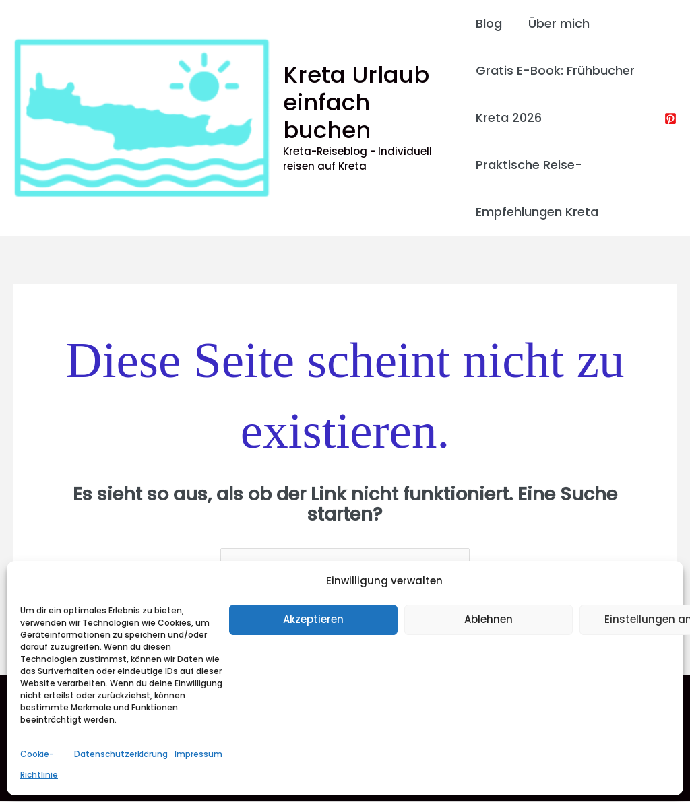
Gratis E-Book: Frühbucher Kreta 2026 (555, 94)
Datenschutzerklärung (121, 754)
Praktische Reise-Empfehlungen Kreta (537, 188)
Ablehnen (488, 619)
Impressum (198, 754)
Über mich (557, 23)
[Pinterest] (670, 118)
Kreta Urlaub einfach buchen (356, 102)
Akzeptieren (313, 619)
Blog (489, 23)
